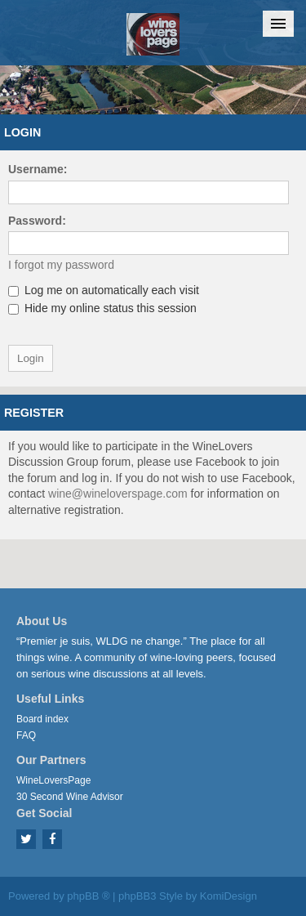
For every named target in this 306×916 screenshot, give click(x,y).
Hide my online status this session (102, 308)
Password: (37, 220)
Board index (42, 719)
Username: (37, 169)
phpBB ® (88, 896)
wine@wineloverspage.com (118, 493)
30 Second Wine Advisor (69, 796)
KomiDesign (228, 896)
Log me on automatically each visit (103, 290)
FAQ (26, 735)
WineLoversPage (53, 780)
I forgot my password (61, 264)
